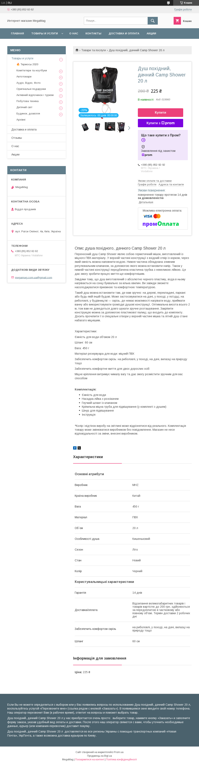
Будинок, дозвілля (28, 113)
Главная (17, 33)
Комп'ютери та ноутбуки (31, 70)
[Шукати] (153, 21)
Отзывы (16, 137)
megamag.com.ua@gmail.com (33, 277)
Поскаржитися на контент (89, 759)
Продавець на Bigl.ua (99, 755)
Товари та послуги (93, 50)
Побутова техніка (27, 101)
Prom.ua (118, 752)
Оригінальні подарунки (31, 88)
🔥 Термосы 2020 (27, 64)
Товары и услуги (44, 33)
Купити (160, 112)
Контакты (93, 33)
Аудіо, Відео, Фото (28, 82)
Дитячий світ (24, 107)
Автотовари (23, 76)
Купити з (160, 123)
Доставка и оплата (124, 33)
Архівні (20, 119)
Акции (151, 33)
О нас (73, 33)
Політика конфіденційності (121, 759)
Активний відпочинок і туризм (35, 95)
